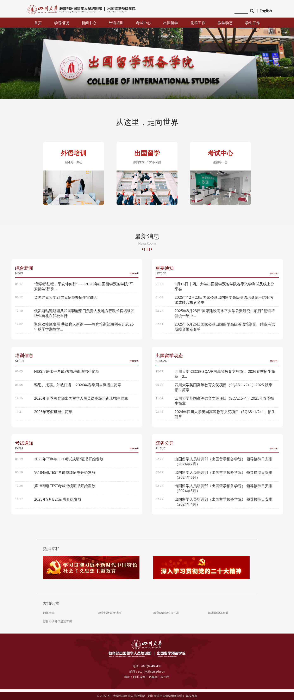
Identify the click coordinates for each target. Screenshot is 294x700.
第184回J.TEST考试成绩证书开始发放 (64, 474)
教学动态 (225, 22)
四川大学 (49, 615)
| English (264, 10)
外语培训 (116, 22)
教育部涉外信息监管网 (57, 624)
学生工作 (252, 22)
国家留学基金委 (218, 615)
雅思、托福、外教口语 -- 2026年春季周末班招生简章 (77, 386)
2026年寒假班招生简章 (53, 413)
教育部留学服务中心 (166, 615)
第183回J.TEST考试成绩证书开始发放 (64, 488)
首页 (38, 22)
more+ (133, 275)
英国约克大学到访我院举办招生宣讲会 (66, 298)
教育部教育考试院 (109, 615)
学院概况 (61, 22)
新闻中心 (88, 22)
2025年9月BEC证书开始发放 (57, 501)
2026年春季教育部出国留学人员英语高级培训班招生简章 (81, 400)
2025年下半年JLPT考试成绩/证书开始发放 (69, 461)
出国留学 (170, 22)
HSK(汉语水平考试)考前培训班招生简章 (66, 373)
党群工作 (197, 22)
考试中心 (143, 22)
